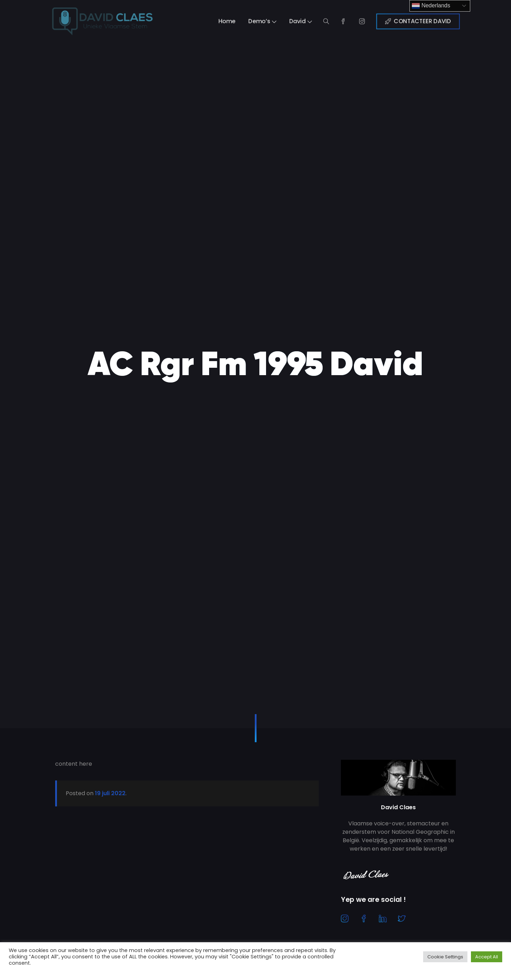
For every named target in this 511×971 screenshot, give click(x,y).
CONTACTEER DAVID (434, 21)
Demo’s (263, 21)
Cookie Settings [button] (445, 956)
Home (224, 21)
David (304, 21)
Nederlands (431, 6)
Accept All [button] (486, 956)
